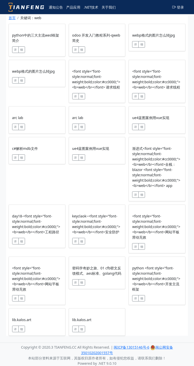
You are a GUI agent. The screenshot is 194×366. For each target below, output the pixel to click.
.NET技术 (91, 7)
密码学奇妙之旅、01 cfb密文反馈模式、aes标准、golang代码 (96, 271)
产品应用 (73, 7)
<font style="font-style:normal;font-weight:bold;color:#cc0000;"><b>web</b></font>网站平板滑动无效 (156, 227)
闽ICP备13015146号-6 (131, 347)
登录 (178, 7)
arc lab (17, 117)
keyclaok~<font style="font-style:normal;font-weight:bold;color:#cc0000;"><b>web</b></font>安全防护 (96, 224)
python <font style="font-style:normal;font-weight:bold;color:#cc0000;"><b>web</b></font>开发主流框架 (156, 279)
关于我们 (109, 7)
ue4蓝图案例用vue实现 (150, 117)
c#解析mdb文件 (25, 148)
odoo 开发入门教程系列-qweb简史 (96, 38)
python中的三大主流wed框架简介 (35, 38)
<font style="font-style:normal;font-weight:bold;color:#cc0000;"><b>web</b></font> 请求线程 (96, 79)
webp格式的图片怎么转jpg (153, 35)
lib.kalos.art (21, 319)
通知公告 (56, 7)
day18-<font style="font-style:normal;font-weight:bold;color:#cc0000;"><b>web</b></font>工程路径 (36, 224)
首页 (12, 17)
